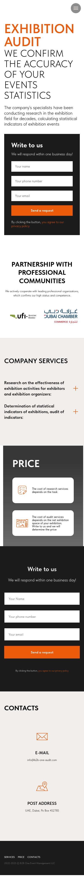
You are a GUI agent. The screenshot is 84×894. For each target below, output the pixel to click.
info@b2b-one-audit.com (42, 760)
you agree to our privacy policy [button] (53, 670)
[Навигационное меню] (76, 8)
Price (21, 857)
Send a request (52, 210)
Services (9, 857)
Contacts (33, 857)
